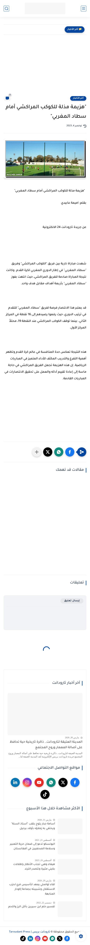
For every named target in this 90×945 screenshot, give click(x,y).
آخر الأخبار (78, 98)
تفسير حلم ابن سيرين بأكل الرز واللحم (31, 906)
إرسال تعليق (72, 600)
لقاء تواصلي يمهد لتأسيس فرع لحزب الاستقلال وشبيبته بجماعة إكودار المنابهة (32, 889)
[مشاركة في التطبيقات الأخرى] (36, 452)
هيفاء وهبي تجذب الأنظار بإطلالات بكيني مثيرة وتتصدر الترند (34, 867)
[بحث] (6, 8)
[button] (69, 452)
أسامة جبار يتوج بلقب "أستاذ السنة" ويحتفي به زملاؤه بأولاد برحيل (33, 826)
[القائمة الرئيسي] (83, 8)
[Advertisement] (45, 68)
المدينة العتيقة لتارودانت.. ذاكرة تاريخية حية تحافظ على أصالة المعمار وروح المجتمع (46, 744)
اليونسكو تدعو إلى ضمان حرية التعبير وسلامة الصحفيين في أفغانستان (32, 847)
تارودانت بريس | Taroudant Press (29, 932)
